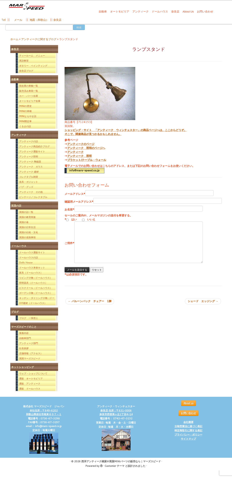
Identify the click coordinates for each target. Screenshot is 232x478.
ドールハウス (160, 11)
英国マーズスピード (29, 358)
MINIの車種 (25, 111)
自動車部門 (25, 338)
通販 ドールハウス (29, 388)
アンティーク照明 (28, 156)
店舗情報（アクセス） (31, 353)
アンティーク (140, 11)
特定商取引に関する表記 (188, 430)
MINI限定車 (25, 121)
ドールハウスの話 (28, 257)
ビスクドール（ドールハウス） (35, 287)
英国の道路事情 (27, 237)
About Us (188, 11)
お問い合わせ (205, 11)
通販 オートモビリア (31, 378)
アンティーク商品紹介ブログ (34, 146)
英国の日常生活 (27, 227)
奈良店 (175, 11)
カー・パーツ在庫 (28, 96)
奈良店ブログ (26, 70)
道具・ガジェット (28, 181)
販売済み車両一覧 (28, 90)
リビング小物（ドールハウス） (35, 277)
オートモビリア (119, 11)
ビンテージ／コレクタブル (33, 197)
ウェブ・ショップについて (33, 373)
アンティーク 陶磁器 (30, 161)
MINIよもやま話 (27, 116)
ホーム (14, 39)
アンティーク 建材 (29, 171)
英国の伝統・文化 (28, 232)
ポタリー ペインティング (33, 65)
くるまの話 (25, 126)
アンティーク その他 (31, 192)
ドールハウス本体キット (32, 267)
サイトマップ (188, 439)
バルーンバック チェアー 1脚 (89, 301)
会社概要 (188, 422)
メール (17, 20)
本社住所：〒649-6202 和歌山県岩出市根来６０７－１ (43, 412)
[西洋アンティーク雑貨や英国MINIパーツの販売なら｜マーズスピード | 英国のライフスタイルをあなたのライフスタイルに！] (27, 7)
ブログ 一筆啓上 (28, 318)
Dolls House (26, 262)
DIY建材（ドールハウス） (33, 303)
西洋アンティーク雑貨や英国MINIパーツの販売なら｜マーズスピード (121, 461)
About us (188, 403)
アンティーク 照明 (79, 156)
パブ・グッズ (26, 187)
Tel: (4, 20)
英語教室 (24, 60)
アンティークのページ (80, 144)
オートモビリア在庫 (29, 101)
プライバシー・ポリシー (188, 434)
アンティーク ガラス (31, 166)
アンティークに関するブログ (38, 39)
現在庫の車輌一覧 (28, 85)
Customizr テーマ (114, 466)
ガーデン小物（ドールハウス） (35, 293)
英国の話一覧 (26, 212)
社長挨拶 (24, 348)
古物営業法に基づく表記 (188, 426)
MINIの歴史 (25, 106)
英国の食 (24, 222)
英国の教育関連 (27, 217)
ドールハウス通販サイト (32, 252)
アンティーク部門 (28, 343)
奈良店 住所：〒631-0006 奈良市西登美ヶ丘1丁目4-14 (116, 412)
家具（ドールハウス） (31, 272)
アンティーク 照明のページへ (86, 148)
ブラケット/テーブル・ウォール (86, 160)
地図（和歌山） (39, 20)
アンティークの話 (28, 141)
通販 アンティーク (29, 383)
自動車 (103, 11)
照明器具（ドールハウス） (33, 282)
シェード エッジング (203, 301)
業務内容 (24, 333)
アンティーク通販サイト (32, 151)
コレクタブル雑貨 (28, 176)
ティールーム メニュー (32, 55)
